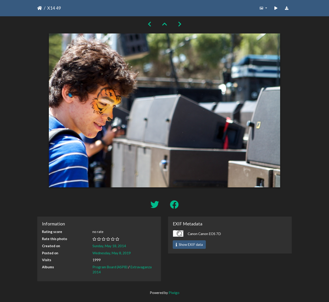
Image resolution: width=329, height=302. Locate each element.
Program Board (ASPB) (110, 267)
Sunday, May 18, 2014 (109, 246)
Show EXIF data (189, 244)
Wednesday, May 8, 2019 (111, 253)
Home (39, 8)
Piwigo (174, 293)
